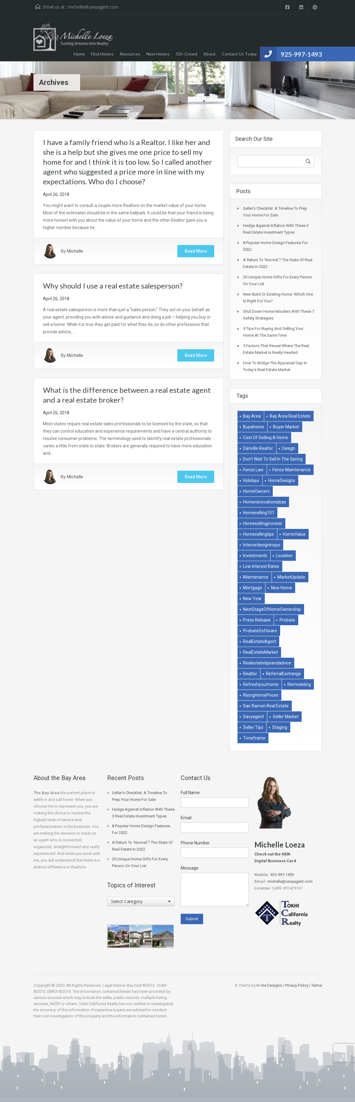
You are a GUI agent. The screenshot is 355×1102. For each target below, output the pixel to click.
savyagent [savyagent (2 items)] (253, 716)
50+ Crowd (186, 53)
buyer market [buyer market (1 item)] (286, 426)
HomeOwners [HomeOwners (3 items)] (256, 491)
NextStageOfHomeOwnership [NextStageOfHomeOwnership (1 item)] (272, 609)
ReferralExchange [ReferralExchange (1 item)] (283, 673)
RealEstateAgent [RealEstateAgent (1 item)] (259, 641)
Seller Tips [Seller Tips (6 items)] (253, 727)
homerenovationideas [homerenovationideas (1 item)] (264, 501)
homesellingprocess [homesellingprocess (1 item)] (262, 523)
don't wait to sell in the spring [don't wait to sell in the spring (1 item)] (273, 459)
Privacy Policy (296, 985)
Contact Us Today (239, 53)
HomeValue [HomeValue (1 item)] (294, 534)
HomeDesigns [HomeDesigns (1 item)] (281, 480)
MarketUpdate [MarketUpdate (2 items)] (291, 577)
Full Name (190, 792)
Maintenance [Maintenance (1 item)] (255, 577)
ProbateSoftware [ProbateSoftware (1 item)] (260, 630)
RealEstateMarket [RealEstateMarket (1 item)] (260, 652)
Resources (130, 53)
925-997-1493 (301, 54)
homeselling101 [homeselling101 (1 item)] (258, 512)
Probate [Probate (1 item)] (287, 620)
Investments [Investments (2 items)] (255, 555)
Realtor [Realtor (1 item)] (250, 673)
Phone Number (195, 842)
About (209, 53)
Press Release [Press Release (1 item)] (257, 620)
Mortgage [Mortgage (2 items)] (252, 587)
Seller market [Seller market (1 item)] (286, 716)
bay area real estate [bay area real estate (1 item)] (290, 416)
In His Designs (269, 985)
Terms (316, 985)
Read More (196, 251)
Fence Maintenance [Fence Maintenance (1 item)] (291, 469)
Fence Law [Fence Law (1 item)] (253, 469)
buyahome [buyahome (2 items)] (253, 426)
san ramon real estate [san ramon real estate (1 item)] (266, 705)
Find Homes (102, 53)
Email (186, 817)
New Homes (158, 53)
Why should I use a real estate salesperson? (113, 285)
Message (190, 868)
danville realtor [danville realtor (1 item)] (258, 448)
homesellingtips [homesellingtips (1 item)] (258, 534)
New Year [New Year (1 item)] (252, 598)
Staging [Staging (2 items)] (279, 727)
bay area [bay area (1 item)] (252, 416)
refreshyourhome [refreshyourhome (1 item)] (261, 684)
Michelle (75, 251)
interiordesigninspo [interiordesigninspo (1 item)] (261, 544)
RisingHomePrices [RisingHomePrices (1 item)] (260, 695)
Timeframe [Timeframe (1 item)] (254, 738)
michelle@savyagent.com (93, 7)
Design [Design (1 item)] (288, 448)
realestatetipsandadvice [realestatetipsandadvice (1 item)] (267, 662)
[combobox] (141, 901)
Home (79, 53)
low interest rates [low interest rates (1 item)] (261, 566)
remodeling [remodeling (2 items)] (299, 684)
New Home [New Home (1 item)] (281, 587)
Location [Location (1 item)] (284, 555)
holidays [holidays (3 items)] (251, 480)
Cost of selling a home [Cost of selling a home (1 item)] (265, 437)
